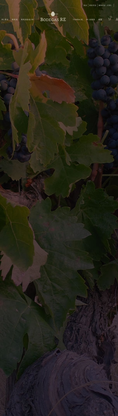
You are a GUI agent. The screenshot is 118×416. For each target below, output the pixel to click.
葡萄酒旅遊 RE (27, 19)
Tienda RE (78, 19)
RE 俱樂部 (90, 19)
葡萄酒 (15, 19)
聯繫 (100, 19)
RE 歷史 (5, 19)
